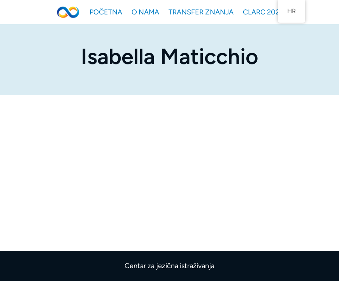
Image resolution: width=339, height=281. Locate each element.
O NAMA (145, 12)
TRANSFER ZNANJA (201, 12)
